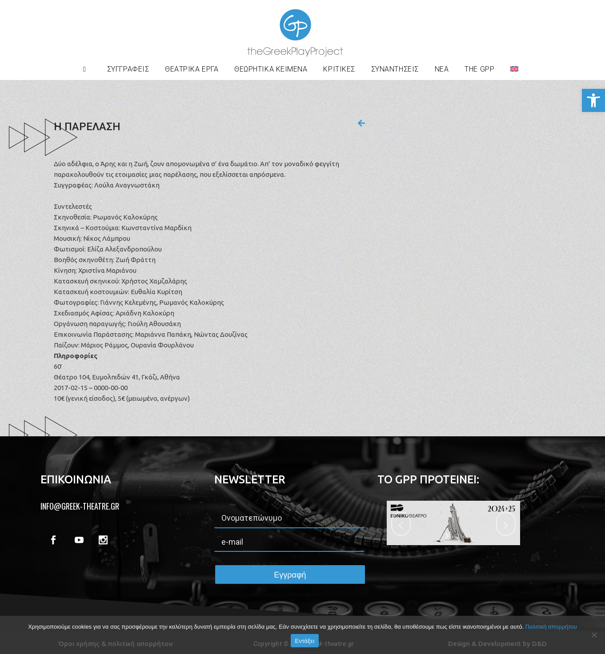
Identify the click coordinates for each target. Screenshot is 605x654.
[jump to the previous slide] (401, 524)
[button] (593, 100)
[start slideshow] (447, 536)
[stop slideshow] (459, 536)
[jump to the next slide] (506, 524)
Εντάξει (305, 641)
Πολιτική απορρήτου (551, 626)
